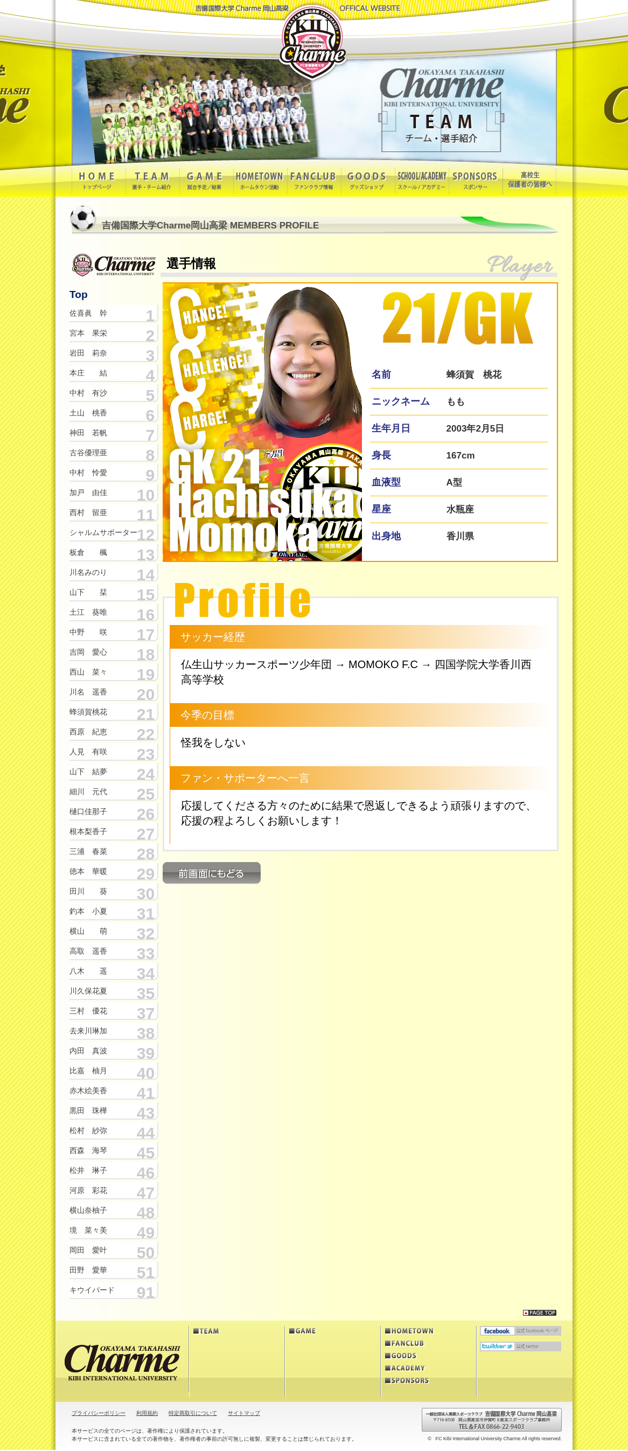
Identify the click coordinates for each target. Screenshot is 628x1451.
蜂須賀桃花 (88, 711)
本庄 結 (88, 373)
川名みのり (88, 572)
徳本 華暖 (88, 871)
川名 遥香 (88, 692)
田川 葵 (88, 891)
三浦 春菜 (88, 851)
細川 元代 (88, 791)
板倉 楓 (88, 552)
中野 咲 (88, 632)
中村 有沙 (88, 392)
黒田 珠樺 (88, 1110)
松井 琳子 (88, 1170)
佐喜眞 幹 (88, 313)
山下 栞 (88, 592)
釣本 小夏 (88, 911)
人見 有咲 (88, 751)
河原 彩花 (88, 1190)
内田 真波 (88, 1050)
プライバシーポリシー (98, 1413)
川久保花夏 (88, 991)
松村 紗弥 (88, 1130)
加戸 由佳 (88, 492)
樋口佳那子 (88, 811)
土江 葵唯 (88, 612)
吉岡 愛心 (88, 652)
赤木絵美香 (88, 1090)
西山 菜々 (88, 672)
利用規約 (147, 1413)
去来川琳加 (88, 1030)
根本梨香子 (88, 831)
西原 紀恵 (88, 731)
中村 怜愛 (88, 472)
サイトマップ (244, 1413)
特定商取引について (193, 1413)
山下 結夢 (88, 771)
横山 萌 (88, 931)
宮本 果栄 (88, 333)
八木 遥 (88, 971)
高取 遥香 (88, 951)
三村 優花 (88, 1010)
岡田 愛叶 (88, 1250)
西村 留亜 (88, 512)
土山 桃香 (88, 412)
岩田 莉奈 (88, 353)
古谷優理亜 (88, 452)
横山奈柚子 (88, 1210)
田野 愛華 (88, 1270)
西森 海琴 (88, 1150)
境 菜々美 (88, 1230)
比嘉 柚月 (88, 1070)
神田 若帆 (88, 432)
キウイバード (92, 1290)
